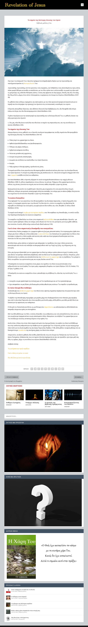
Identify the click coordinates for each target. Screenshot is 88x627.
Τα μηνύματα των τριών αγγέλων (18, 346)
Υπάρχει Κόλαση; (32, 400)
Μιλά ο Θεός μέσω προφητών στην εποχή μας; (25, 608)
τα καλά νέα (22, 327)
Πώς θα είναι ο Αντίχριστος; (20, 615)
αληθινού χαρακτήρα (27, 288)
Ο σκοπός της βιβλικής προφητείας (53, 400)
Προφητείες (22, 616)
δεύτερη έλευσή (29, 81)
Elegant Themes (19, 625)
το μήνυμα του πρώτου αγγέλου (33, 210)
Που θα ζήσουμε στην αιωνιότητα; (19, 355)
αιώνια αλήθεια (49, 217)
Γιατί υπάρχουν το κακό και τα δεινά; (23, 587)
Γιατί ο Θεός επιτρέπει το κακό (18, 350)
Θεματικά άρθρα (23, 595)
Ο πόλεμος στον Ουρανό (18, 594)
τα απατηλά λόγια (43, 231)
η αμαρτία (14, 172)
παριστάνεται (48, 304)
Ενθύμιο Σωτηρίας (13, 400)
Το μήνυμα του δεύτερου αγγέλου (21, 601)
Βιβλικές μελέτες (42, 20)
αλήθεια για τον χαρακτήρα (50, 254)
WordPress (35, 625)
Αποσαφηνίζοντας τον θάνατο (71, 400)
